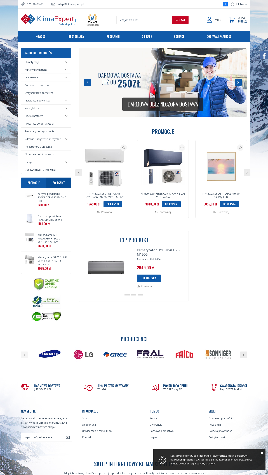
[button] (87, 82)
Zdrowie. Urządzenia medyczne (43, 139)
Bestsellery (76, 36)
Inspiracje (155, 437)
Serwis (153, 418)
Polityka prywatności (220, 431)
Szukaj (180, 20)
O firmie (147, 36)
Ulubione (241, 4)
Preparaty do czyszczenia (39, 131)
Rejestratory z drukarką (38, 146)
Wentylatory (32, 108)
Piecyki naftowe (34, 116)
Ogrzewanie (32, 77)
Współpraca (89, 424)
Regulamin (113, 36)
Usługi (28, 162)
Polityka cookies (218, 437)
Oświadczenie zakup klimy (97, 431)
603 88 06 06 (35, 4)
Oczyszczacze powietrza (39, 92)
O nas (85, 418)
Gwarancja (156, 424)
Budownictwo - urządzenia (40, 169)
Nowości (41, 36)
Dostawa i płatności (219, 36)
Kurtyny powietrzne (36, 69)
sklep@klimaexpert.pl (70, 4)
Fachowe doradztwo (162, 431)
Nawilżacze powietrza (37, 100)
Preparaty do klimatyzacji (39, 123)
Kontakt (179, 36)
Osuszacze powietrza (37, 85)
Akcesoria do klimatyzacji (39, 154)
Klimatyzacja (32, 62)
